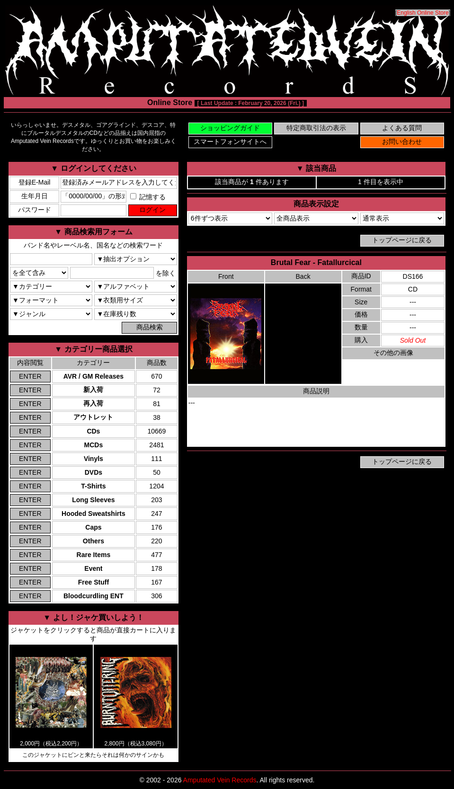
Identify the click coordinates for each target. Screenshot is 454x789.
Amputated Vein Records (220, 780)
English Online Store (422, 12)
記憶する (148, 197)
